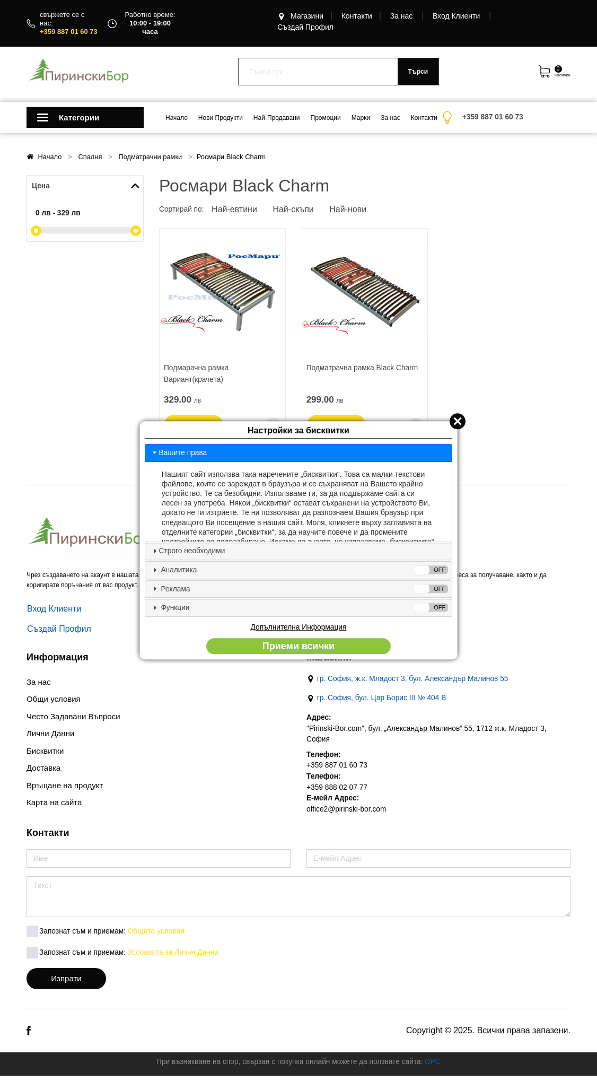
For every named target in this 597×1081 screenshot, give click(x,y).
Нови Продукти (220, 117)
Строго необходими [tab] (188, 550)
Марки (361, 117)
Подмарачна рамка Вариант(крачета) (197, 374)
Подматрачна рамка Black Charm (363, 368)
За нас (401, 16)
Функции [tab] (299, 608)
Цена (41, 186)
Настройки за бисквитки (298, 430)
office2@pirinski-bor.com (347, 814)
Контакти (356, 16)
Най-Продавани (276, 117)
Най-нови (352, 210)
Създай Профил (305, 27)
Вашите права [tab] (179, 452)
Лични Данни (50, 735)
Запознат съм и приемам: (83, 936)
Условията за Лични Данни (175, 958)
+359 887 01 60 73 (337, 769)
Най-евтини (236, 210)
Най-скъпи (296, 210)
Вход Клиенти (456, 16)
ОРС (435, 1066)
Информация (58, 660)
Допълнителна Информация (298, 628)
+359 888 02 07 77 (337, 792)
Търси (418, 71)
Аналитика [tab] (299, 569)
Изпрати (66, 983)
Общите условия (158, 936)
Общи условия (54, 701)
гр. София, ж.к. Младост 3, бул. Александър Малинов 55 (409, 681)
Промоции (326, 117)
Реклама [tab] (299, 589)
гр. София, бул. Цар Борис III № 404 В (377, 701)
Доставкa (43, 770)
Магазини (300, 16)
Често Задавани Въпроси (73, 718)
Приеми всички (298, 647)
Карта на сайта (54, 804)
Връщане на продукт (65, 787)
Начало (176, 117)
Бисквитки (45, 753)
